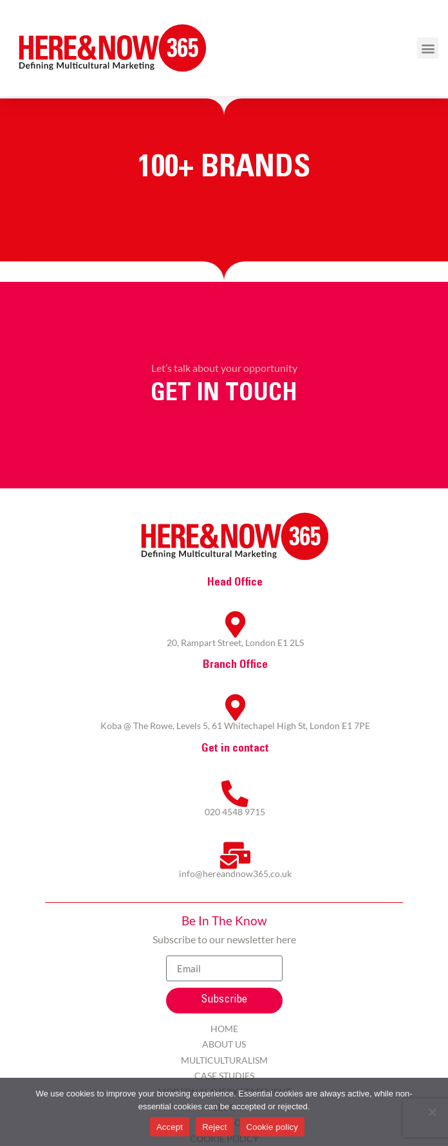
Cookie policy (273, 1127)
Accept (169, 1127)
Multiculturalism (224, 1060)
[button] (427, 48)
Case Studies (224, 1075)
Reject (214, 1127)
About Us (224, 1044)
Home (224, 1028)
